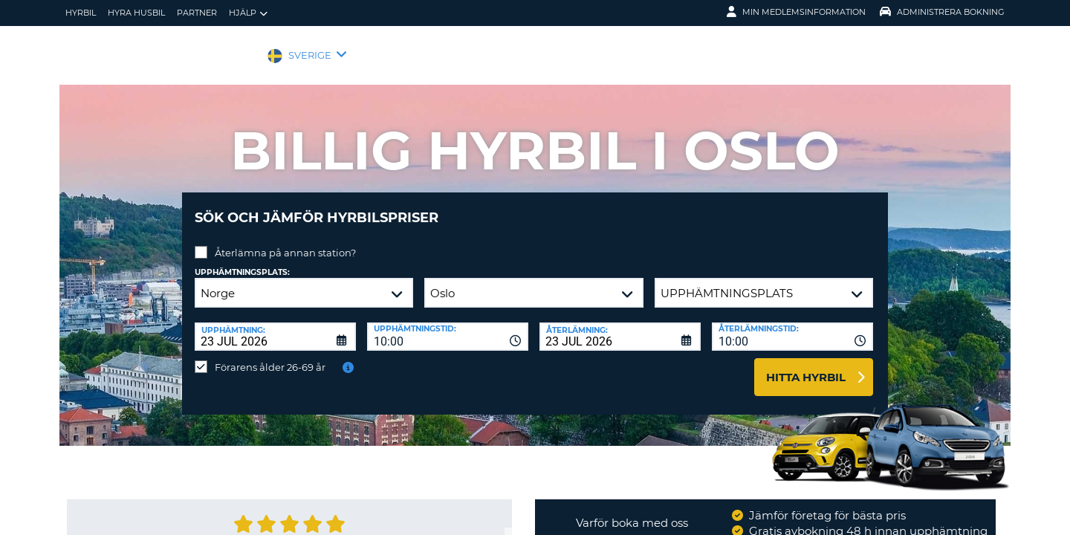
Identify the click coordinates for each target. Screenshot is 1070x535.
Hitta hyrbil (806, 366)
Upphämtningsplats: (242, 261)
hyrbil (80, 12)
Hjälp (248, 13)
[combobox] (448, 325)
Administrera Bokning (942, 12)
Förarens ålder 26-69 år (270, 356)
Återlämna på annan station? (285, 241)
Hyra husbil (136, 12)
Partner (197, 12)
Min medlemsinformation (796, 12)
